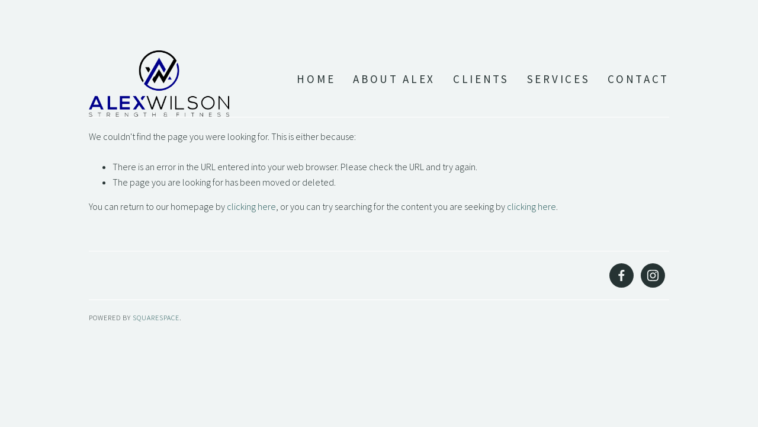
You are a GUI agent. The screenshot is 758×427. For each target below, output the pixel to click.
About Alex (394, 79)
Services (558, 79)
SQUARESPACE (156, 317)
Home (316, 79)
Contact (638, 79)
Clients (481, 79)
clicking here (251, 206)
